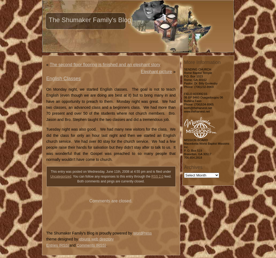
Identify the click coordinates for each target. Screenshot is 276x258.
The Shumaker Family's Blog (90, 19)
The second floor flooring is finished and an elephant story (105, 64)
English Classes (63, 78)
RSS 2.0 (157, 176)
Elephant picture (156, 71)
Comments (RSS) (91, 245)
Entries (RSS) (58, 245)
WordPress (142, 233)
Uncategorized (60, 176)
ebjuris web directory (96, 239)
